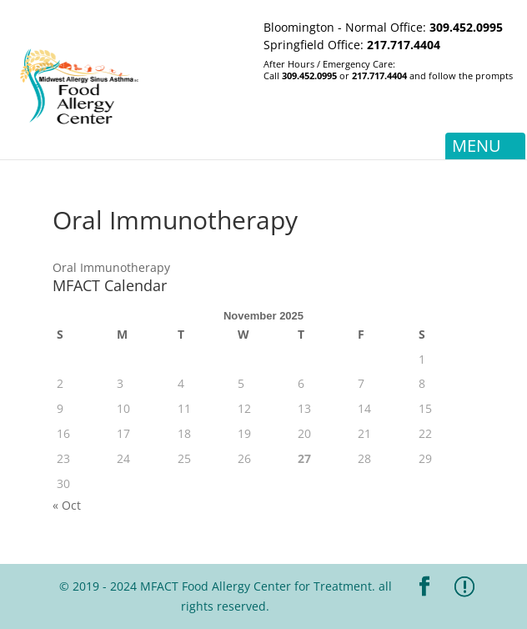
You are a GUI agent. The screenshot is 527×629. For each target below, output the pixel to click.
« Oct (67, 505)
